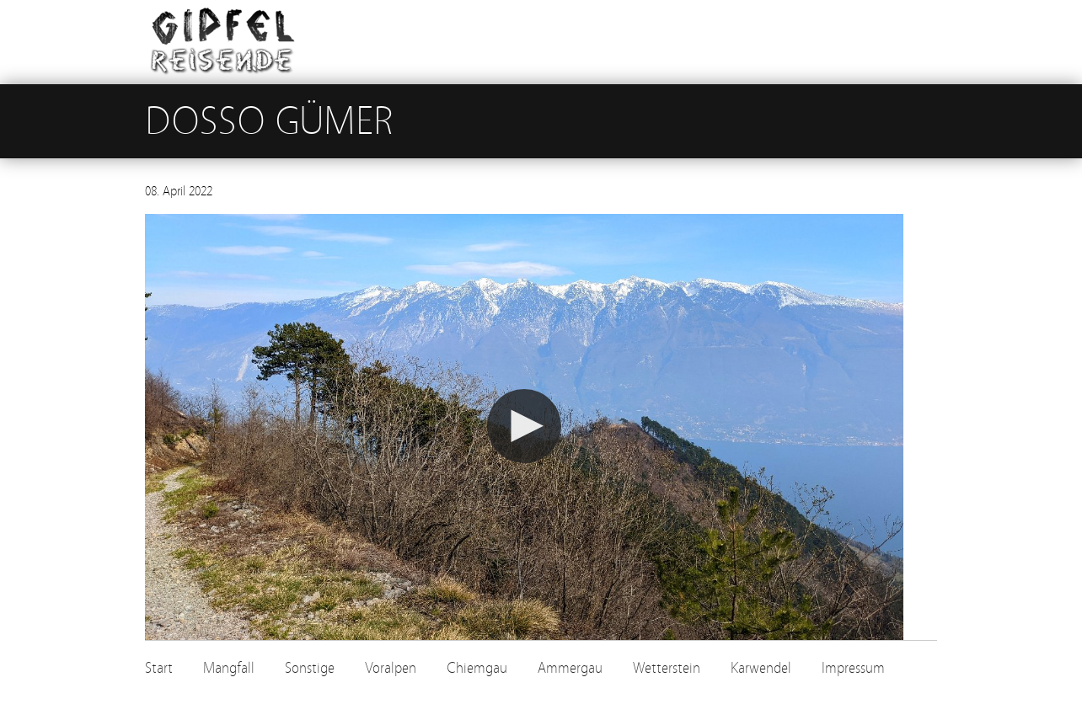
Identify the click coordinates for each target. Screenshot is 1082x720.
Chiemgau (477, 668)
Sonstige (310, 668)
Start (159, 668)
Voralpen (390, 668)
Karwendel (761, 668)
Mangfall (228, 668)
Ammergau (570, 668)
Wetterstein (666, 668)
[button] (524, 426)
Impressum (853, 668)
